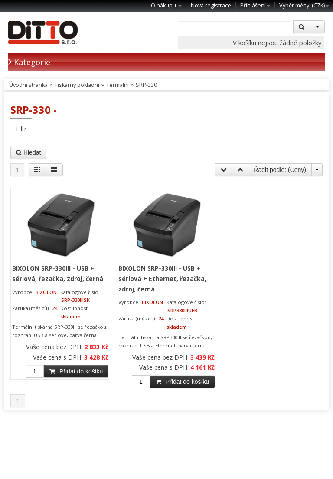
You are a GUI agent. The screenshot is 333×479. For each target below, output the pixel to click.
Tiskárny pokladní (77, 85)
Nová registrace (211, 5)
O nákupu (166, 5)
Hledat (28, 152)
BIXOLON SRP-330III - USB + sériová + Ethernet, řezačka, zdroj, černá (162, 278)
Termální (117, 85)
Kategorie (29, 61)
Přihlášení (255, 5)
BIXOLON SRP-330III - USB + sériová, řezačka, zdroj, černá (57, 273)
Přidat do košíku (76, 371)
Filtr (21, 129)
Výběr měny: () (304, 5)
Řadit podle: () (280, 169)
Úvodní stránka (28, 85)
